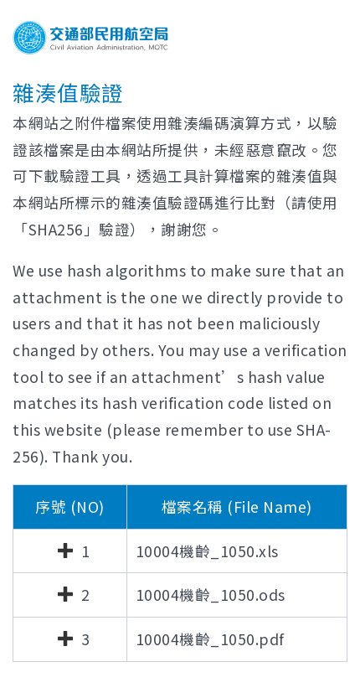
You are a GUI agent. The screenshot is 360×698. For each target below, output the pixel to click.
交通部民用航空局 (90, 38)
